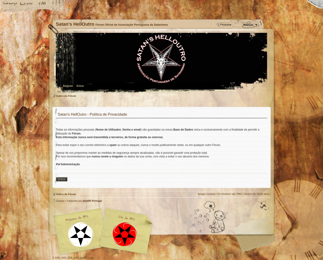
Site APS (125, 234)
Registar (68, 85)
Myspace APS (104, 231)
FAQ (42, 4)
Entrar (80, 85)
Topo (265, 206)
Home (10, 4)
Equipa (60, 200)
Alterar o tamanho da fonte (26, 4)
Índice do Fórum (161, 63)
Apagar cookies (206, 194)
